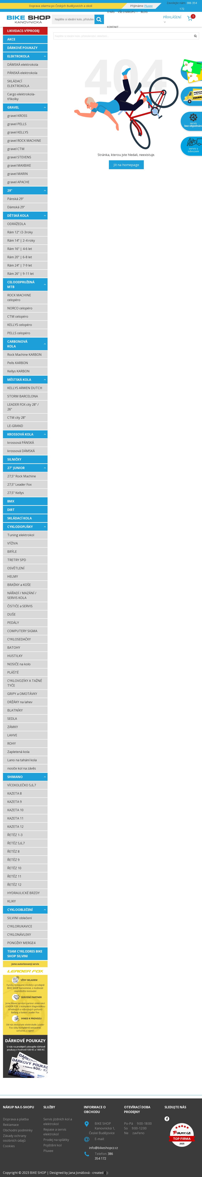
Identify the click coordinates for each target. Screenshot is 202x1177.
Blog (144, 12)
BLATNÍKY (15, 710)
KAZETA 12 (15, 826)
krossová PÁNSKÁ (20, 442)
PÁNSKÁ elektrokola (22, 73)
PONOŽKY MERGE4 (21, 943)
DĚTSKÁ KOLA (18, 215)
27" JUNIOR (16, 468)
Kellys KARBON (18, 371)
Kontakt (112, 27)
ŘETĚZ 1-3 (14, 835)
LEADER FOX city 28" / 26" (23, 406)
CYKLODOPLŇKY (20, 527)
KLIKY (11, 901)
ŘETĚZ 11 (14, 876)
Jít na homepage (126, 164)
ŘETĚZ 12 (14, 884)
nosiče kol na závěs (21, 768)
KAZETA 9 (14, 802)
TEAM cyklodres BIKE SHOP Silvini (24, 953)
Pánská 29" (15, 199)
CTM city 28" (16, 417)
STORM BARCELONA (22, 396)
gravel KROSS (17, 116)
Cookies (9, 1146)
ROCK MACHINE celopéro (19, 297)
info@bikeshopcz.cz (103, 1148)
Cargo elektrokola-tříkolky (21, 96)
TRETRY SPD (16, 560)
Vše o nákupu (126, 12)
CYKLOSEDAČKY (19, 639)
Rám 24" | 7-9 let (19, 265)
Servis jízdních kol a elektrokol (57, 1121)
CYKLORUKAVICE (19, 926)
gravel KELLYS (17, 132)
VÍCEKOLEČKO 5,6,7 (21, 785)
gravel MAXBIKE (19, 165)
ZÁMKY (12, 727)
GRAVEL (13, 107)
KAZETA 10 (15, 810)
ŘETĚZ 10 (14, 868)
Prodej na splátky (56, 1140)
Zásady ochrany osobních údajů (14, 1138)
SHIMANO (15, 777)
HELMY (12, 576)
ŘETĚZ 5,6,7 (16, 843)
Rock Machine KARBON (24, 354)
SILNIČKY (14, 459)
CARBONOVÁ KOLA (17, 343)
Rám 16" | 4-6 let (19, 249)
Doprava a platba (16, 1119)
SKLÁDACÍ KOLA (19, 518)
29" (9, 190)
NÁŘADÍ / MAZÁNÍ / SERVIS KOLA (21, 595)
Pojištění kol (52, 1145)
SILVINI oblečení (19, 918)
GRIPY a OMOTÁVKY (22, 694)
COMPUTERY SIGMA (22, 631)
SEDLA (12, 718)
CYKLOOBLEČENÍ (20, 910)
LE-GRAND (15, 426)
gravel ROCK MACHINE (24, 140)
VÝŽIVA (12, 543)
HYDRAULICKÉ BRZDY (23, 893)
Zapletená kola (18, 752)
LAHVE (12, 735)
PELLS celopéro (18, 333)
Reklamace (11, 1125)
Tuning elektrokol (20, 535)
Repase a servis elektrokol (54, 1131)
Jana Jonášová (79, 1172)
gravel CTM (15, 149)
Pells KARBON (17, 363)
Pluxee (48, 1151)
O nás (111, 12)
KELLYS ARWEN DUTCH (24, 388)
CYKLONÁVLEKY (19, 934)
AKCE (11, 39)
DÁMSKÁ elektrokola (22, 64)
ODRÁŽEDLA (16, 224)
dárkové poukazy (22, 48)
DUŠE (11, 614)
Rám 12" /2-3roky (20, 232)
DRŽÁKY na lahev (19, 702)
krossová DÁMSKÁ (21, 451)
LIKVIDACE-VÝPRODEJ (23, 31)
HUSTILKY (14, 656)
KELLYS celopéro (19, 325)
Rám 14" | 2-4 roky (21, 240)
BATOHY (13, 647)
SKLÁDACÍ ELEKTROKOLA (18, 83)
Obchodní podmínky (18, 1130)
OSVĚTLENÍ (15, 568)
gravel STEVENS (19, 157)
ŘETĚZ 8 (13, 851)
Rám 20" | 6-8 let (19, 257)
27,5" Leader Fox (19, 484)
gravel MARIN (17, 174)
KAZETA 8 (14, 793)
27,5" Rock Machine (21, 476)
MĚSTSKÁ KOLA (19, 379)
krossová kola (20, 434)
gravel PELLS (16, 124)
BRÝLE (12, 551)
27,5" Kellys (15, 493)
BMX (10, 501)
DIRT (11, 510)
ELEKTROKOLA (18, 56)
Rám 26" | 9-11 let (20, 273)
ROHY (11, 743)
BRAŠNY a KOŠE (19, 585)
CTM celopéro (17, 316)
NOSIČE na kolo (19, 664)
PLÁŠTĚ (13, 672)
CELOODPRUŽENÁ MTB (21, 284)
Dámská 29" (16, 207)
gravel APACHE (18, 182)
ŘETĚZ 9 (13, 860)
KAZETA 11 (15, 818)
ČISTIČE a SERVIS (20, 606)
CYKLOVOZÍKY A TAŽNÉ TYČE (24, 683)
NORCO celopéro (19, 308)
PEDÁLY (13, 622)
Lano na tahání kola (22, 760)
